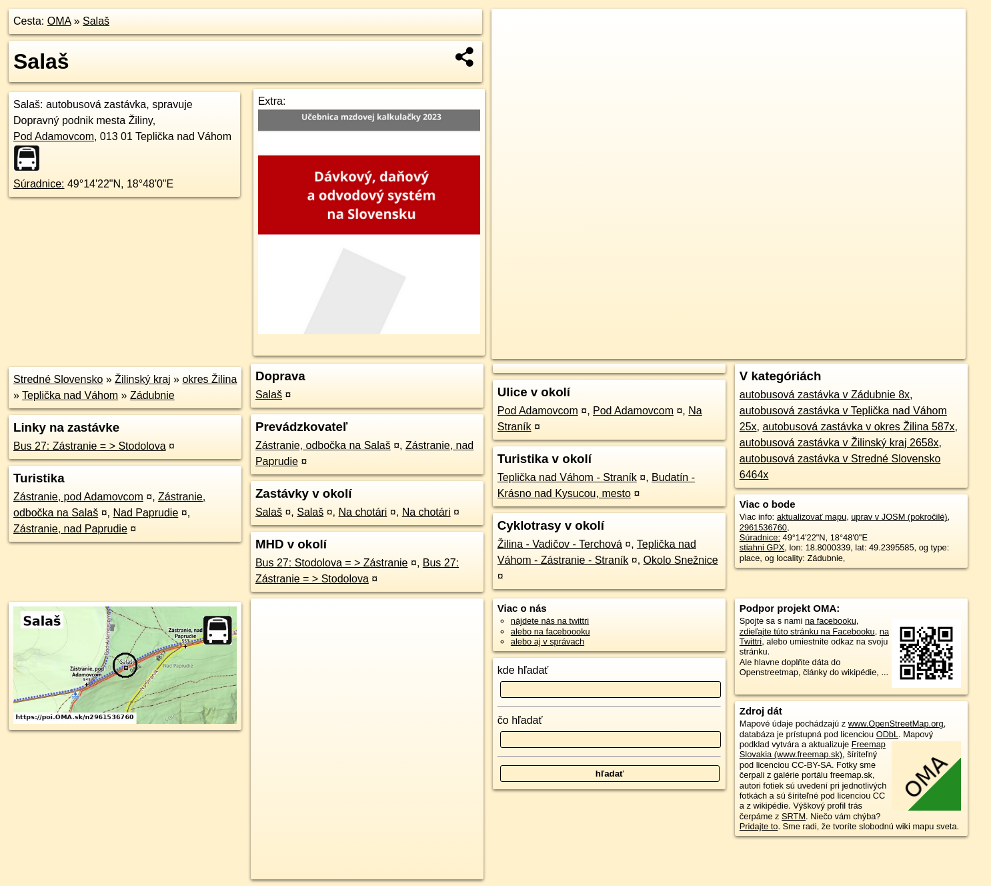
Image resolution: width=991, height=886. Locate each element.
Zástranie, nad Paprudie (70, 528)
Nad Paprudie (145, 512)
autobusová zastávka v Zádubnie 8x (825, 394)
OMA (59, 21)
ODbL (887, 734)
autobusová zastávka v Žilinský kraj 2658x (839, 442)
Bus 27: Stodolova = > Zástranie (331, 562)
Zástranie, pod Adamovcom (78, 496)
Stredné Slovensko (58, 379)
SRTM (794, 816)
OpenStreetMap (736, 349)
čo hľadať (520, 720)
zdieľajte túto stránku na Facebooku (807, 631)
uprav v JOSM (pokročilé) (899, 517)
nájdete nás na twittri (550, 621)
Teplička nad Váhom (70, 395)
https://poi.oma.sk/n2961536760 (905, 349)
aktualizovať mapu (811, 517)
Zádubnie (152, 395)
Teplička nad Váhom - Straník (567, 477)
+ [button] (514, 31)
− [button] (514, 52)
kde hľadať (523, 670)
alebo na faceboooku (550, 631)
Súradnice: (39, 183)
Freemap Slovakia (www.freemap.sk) (813, 749)
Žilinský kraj (143, 379)
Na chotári (362, 512)
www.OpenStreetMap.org (896, 724)
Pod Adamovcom (53, 136)
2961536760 (763, 527)
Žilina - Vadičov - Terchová (560, 544)
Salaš (96, 21)
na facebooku (830, 621)
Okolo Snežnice (681, 560)
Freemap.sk (804, 349)
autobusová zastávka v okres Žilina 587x (858, 426)
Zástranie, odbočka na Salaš (323, 445)
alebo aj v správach (547, 641)
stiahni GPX (762, 547)
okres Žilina (209, 379)
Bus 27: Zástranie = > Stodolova (89, 446)
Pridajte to (759, 826)
